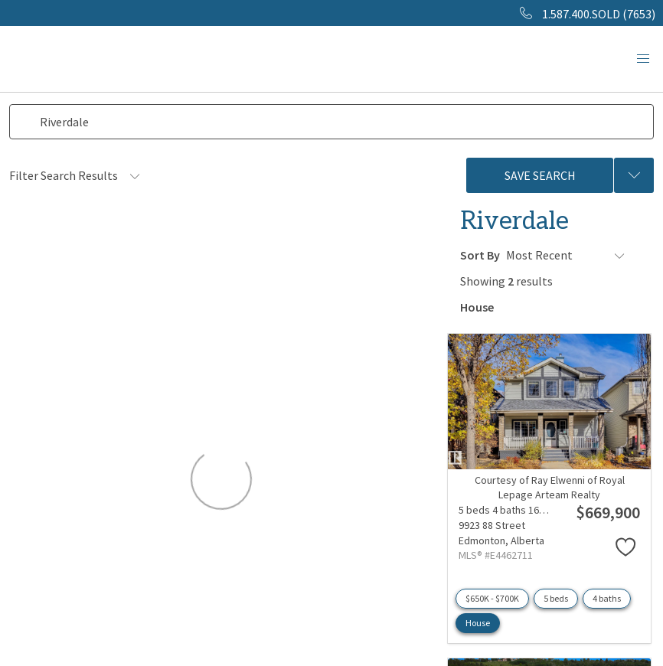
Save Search (540, 175)
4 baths (607, 596)
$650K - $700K (492, 596)
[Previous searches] (634, 175)
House (477, 620)
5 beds (556, 596)
